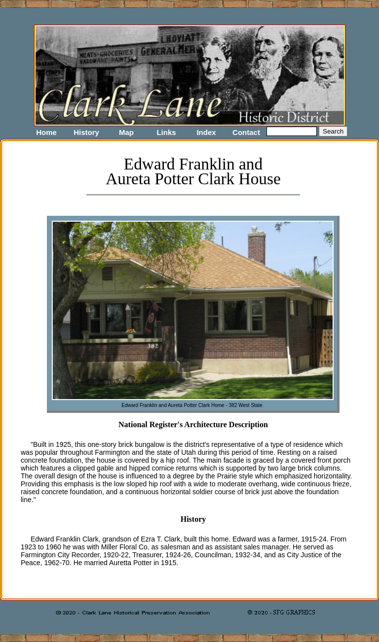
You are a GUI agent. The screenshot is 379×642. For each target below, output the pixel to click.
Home (46, 132)
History (86, 132)
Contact (246, 132)
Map (126, 132)
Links (166, 132)
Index (206, 132)
